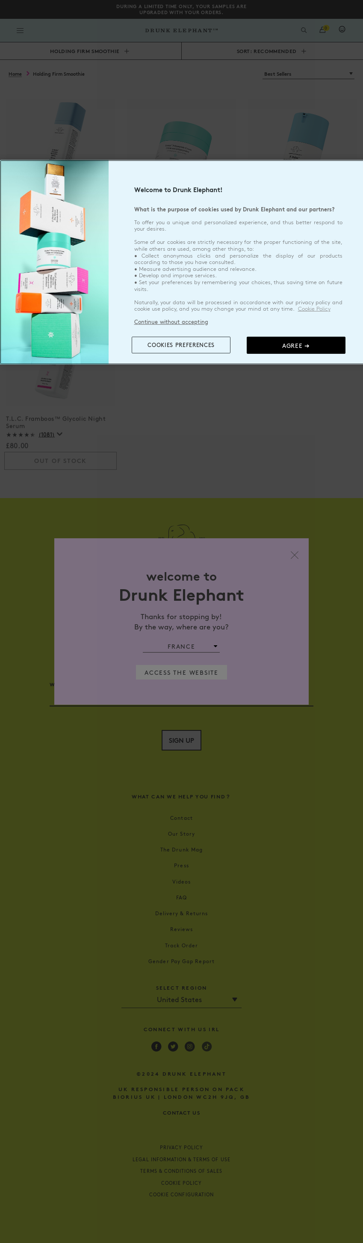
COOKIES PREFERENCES (181, 345)
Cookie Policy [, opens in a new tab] (314, 308)
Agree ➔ (296, 345)
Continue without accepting (171, 322)
